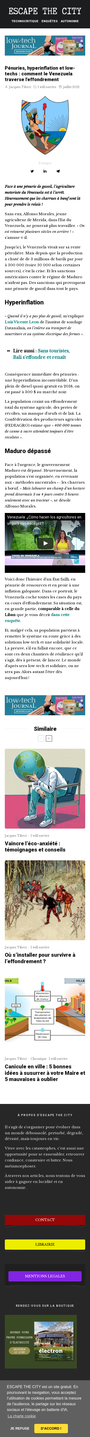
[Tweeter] (32, 171)
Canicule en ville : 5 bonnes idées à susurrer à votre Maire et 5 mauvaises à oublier (45, 1073)
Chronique (39, 1059)
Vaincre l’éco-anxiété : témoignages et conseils (35, 847)
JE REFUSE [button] (19, 1428)
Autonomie (70, 21)
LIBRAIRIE (45, 1244)
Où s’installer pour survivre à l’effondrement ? (40, 958)
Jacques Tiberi (18, 87)
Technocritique (25, 21)
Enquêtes (50, 21)
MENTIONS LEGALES (45, 1276)
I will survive (47, 87)
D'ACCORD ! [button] (51, 1428)
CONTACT (45, 1220)
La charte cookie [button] (22, 1416)
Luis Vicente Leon (22, 322)
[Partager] (45, 171)
